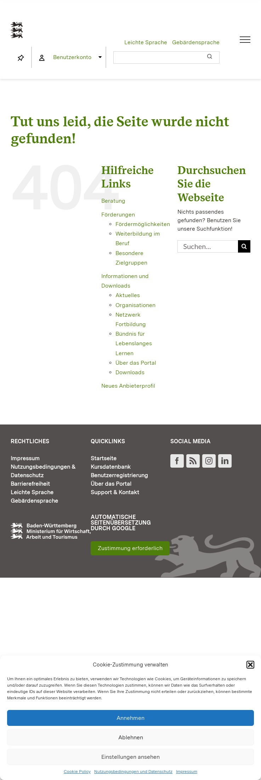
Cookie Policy (77, 771)
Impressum (186, 771)
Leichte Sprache (145, 42)
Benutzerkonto (72, 57)
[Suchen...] (207, 246)
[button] (250, 664)
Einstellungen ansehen (130, 756)
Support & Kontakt (115, 492)
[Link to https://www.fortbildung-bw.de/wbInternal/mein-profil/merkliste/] (20, 58)
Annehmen (130, 718)
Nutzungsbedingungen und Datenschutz (133, 771)
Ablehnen (130, 737)
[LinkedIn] (225, 461)
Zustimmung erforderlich (130, 548)
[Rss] (193, 461)
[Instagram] (209, 461)
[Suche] (244, 246)
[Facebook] (177, 461)
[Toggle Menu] (245, 39)
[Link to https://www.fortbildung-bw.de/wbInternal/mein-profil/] (41, 58)
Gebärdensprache (196, 42)
